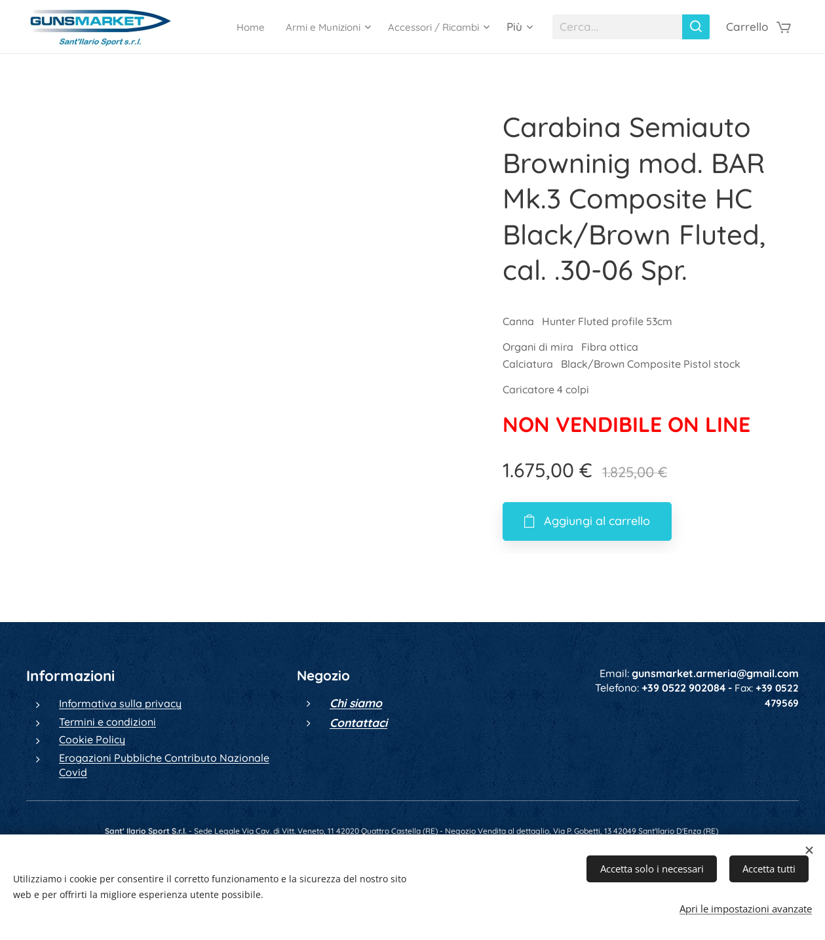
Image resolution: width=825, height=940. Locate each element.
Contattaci (358, 722)
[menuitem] (224, 26)
